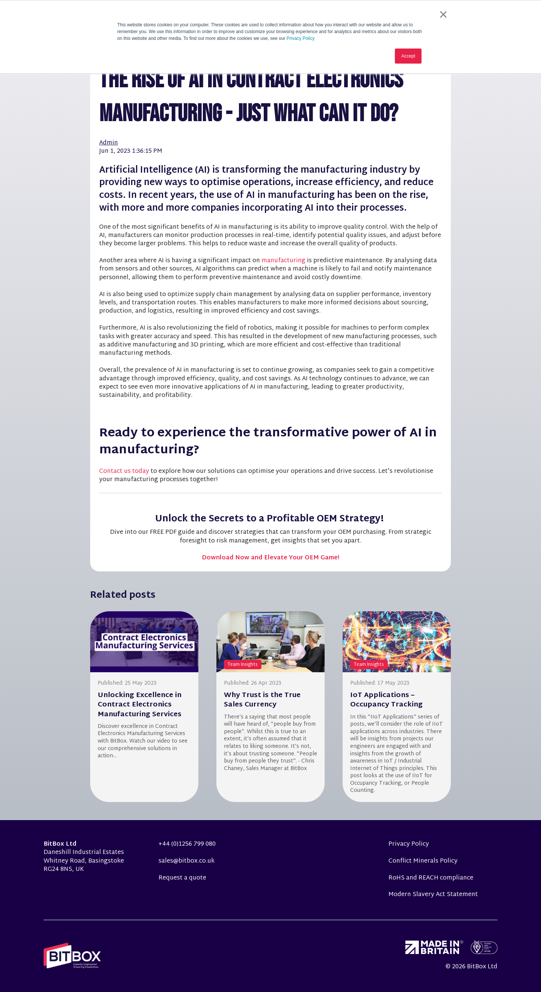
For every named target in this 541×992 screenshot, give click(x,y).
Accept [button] (408, 56)
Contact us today (124, 471)
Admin (108, 143)
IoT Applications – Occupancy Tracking (386, 700)
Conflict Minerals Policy (423, 861)
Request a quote (182, 878)
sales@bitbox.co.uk (187, 861)
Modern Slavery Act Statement (433, 894)
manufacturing (284, 260)
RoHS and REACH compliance (430, 878)
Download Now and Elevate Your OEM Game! (270, 558)
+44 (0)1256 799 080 (187, 844)
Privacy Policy (301, 38)
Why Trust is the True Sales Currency (262, 700)
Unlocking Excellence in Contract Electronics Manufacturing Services (139, 704)
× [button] (443, 14)
